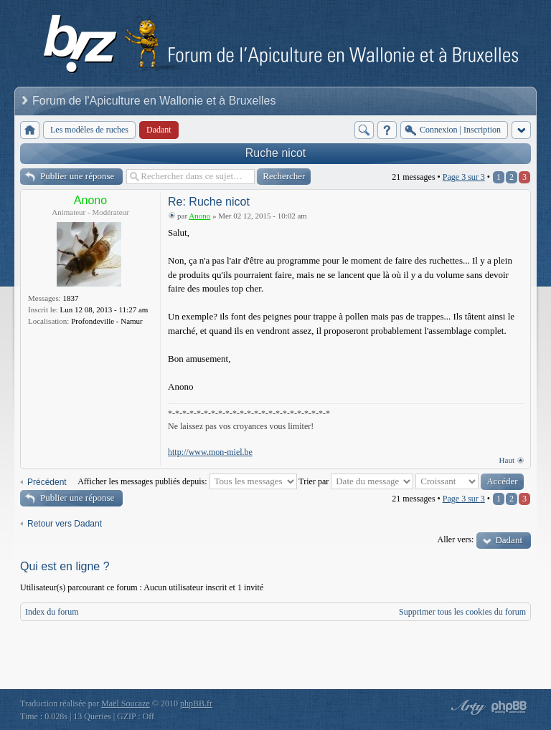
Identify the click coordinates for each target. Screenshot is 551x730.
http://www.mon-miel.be (210, 452)
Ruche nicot (275, 153)
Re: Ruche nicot (209, 202)
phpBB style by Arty (466, 707)
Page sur (464, 177)
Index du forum (52, 612)
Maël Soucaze (125, 703)
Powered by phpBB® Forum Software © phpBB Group (509, 707)
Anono (90, 200)
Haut (506, 460)
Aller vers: (455, 539)
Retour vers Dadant (64, 523)
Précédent (47, 482)
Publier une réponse (77, 176)
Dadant (508, 539)
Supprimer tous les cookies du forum (462, 612)
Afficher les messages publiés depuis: (186, 481)
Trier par (355, 481)
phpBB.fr (196, 703)
